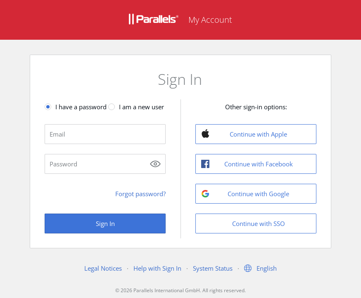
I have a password (81, 107)
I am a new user (141, 107)
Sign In (105, 223)
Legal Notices (103, 268)
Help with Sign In (157, 268)
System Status (213, 268)
